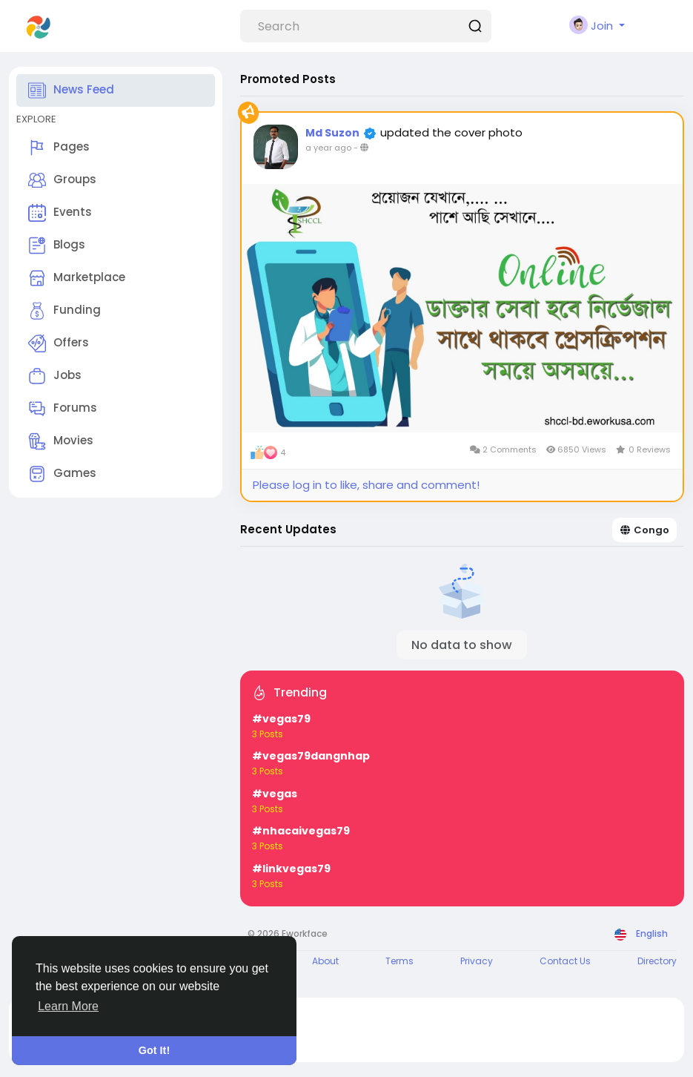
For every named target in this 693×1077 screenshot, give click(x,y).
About (325, 961)
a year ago (328, 148)
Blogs (56, 245)
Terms (399, 961)
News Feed (71, 90)
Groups (62, 180)
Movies (60, 441)
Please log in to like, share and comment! (366, 485)
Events (60, 213)
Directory (657, 961)
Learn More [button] (68, 1006)
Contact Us (565, 961)
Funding (64, 311)
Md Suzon (332, 132)
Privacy (476, 961)
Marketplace (76, 278)
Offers (58, 343)
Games (62, 474)
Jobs (55, 376)
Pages (59, 148)
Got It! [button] (154, 1050)
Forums (62, 409)
